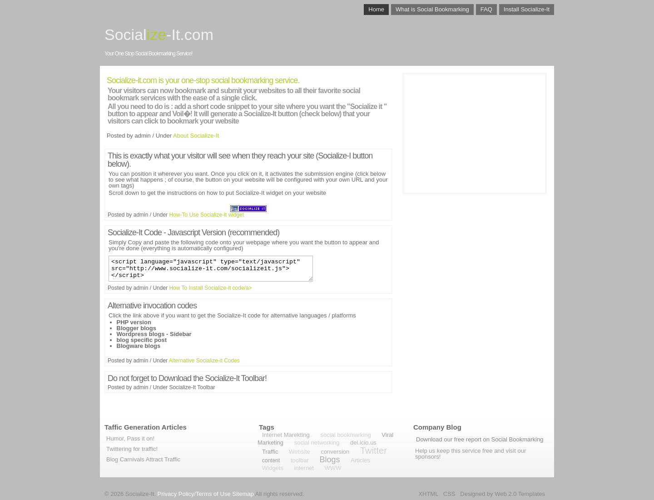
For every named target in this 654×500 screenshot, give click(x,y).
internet (304, 468)
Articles (360, 460)
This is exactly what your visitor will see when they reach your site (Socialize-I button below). (240, 159)
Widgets (272, 468)
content (271, 460)
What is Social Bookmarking (432, 9)
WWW (333, 468)
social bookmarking (345, 434)
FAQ (486, 9)
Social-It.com (158, 34)
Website (299, 451)
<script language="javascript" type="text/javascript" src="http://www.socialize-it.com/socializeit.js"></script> (211, 271)
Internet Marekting (286, 434)
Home (376, 9)
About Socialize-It (196, 135)
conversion (335, 451)
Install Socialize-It (527, 9)
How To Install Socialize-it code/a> (210, 292)
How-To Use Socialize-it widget (206, 215)
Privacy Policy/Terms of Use (194, 493)
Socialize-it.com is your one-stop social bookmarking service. (203, 80)
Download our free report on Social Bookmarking (479, 439)
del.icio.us (363, 442)
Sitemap (243, 493)
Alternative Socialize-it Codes (204, 364)
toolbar (300, 460)
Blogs (329, 459)
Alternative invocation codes (152, 309)
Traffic (270, 451)
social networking (317, 442)
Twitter (373, 450)
